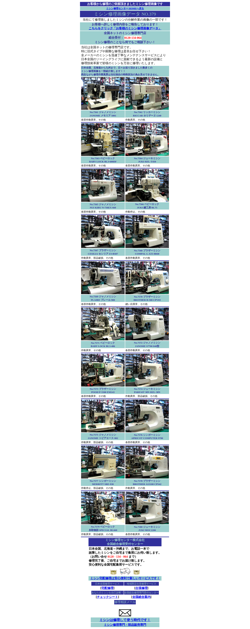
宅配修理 (107, 588)
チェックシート (107, 597)
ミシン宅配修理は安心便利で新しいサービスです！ (125, 578)
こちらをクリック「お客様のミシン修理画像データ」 (125, 28)
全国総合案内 (141, 597)
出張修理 (141, 588)
